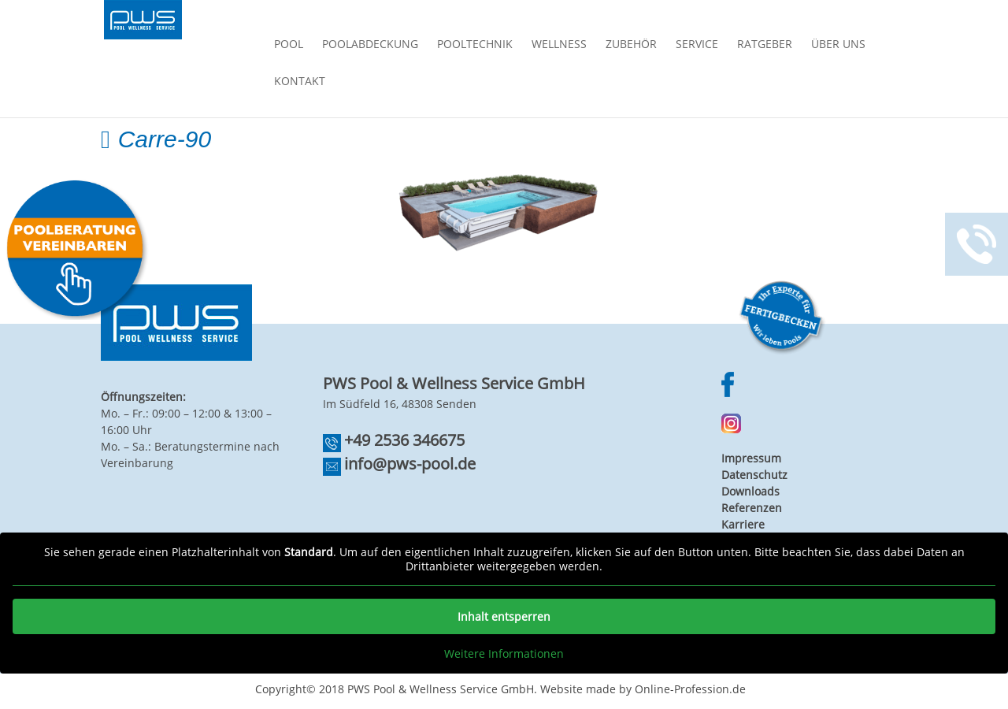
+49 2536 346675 (404, 440)
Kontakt (299, 82)
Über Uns (838, 45)
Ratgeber (764, 45)
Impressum (751, 458)
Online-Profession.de (690, 688)
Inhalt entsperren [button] (504, 616)
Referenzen (751, 507)
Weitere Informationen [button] (504, 654)
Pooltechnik (475, 45)
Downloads (750, 491)
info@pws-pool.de (410, 463)
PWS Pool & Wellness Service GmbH (440, 688)
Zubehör (631, 45)
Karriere (743, 524)
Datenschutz (754, 474)
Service (697, 45)
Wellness (559, 45)
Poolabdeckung (370, 45)
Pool (288, 45)
